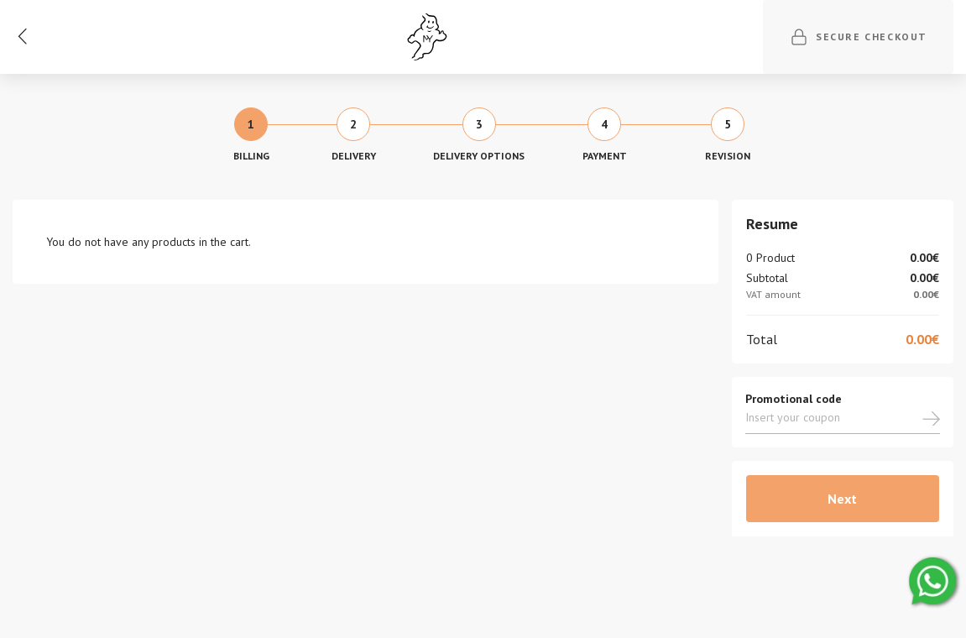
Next (842, 498)
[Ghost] (427, 36)
